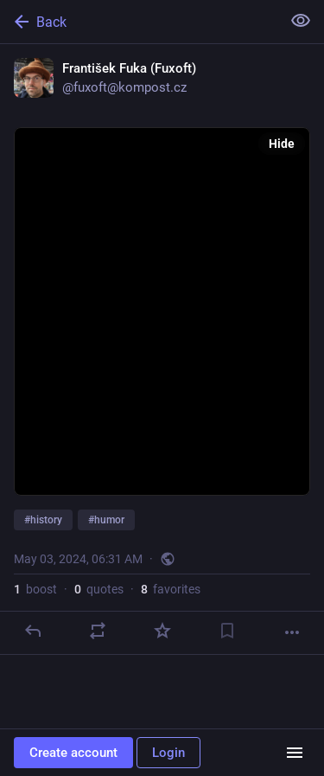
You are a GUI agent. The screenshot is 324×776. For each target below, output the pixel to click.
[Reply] (32, 630)
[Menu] (294, 752)
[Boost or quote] (97, 630)
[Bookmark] (227, 630)
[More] (292, 632)
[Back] (138, 21)
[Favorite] (162, 630)
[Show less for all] (300, 21)
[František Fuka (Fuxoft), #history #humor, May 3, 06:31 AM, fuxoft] (162, 349)
